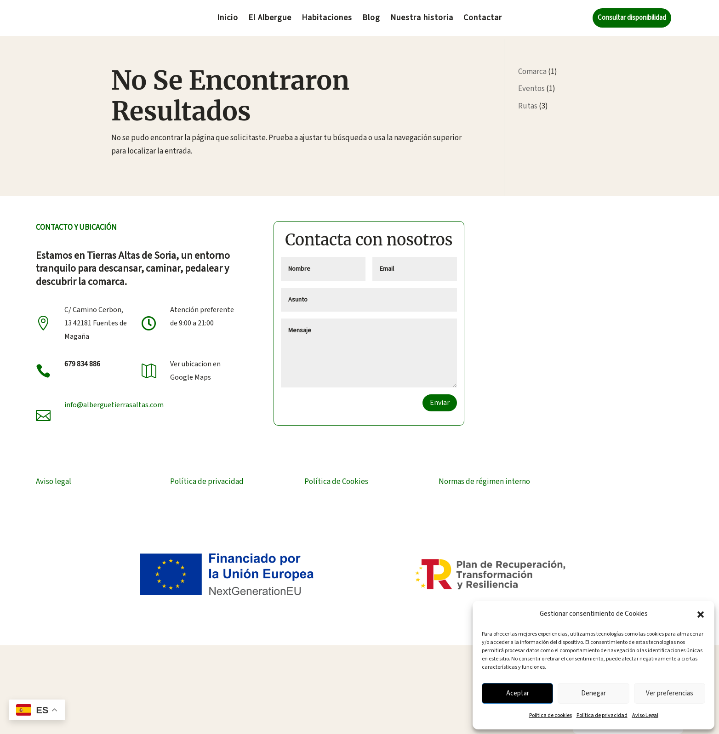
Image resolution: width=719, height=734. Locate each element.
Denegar (593, 693)
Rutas (527, 103)
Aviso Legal (645, 715)
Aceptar (517, 693)
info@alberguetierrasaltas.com (114, 402)
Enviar (440, 400)
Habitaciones (327, 19)
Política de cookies (550, 715)
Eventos (531, 85)
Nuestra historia (421, 19)
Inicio (227, 19)
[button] (700, 614)
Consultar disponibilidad (632, 18)
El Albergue (269, 19)
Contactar (482, 19)
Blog (371, 19)
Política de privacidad (602, 715)
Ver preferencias (669, 693)
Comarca (532, 68)
